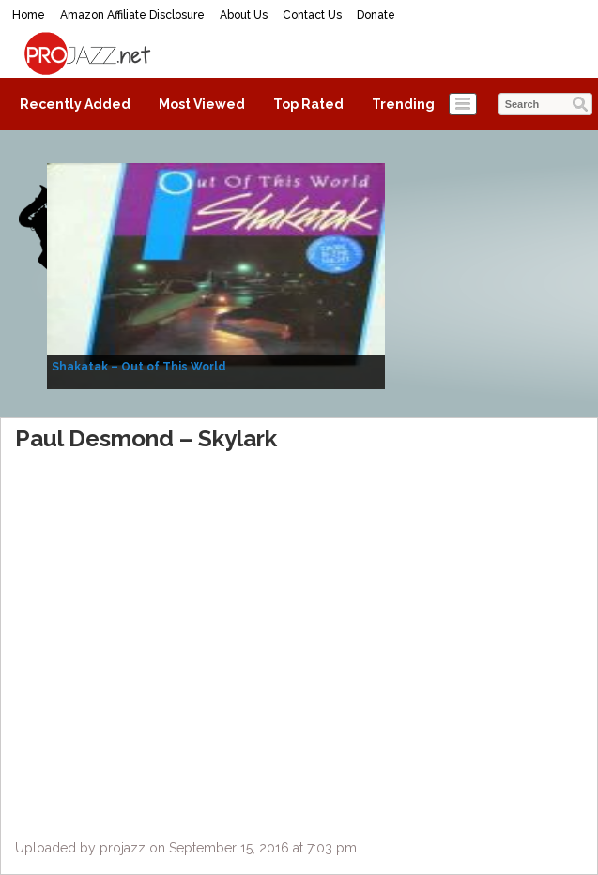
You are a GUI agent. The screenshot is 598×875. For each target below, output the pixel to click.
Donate (376, 15)
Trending (403, 104)
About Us (244, 15)
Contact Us (312, 15)
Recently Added (75, 104)
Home (28, 15)
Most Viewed (202, 104)
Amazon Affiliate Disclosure (132, 15)
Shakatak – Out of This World (139, 366)
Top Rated (308, 104)
